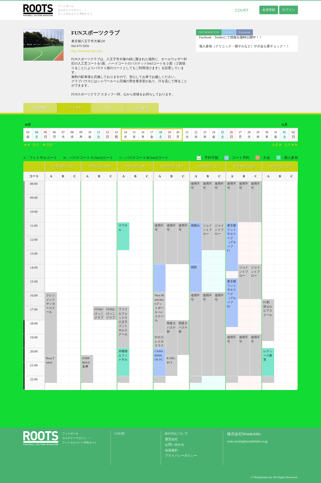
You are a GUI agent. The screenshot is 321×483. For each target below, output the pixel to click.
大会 (104, 107)
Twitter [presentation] (229, 32)
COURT (242, 10)
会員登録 (268, 10)
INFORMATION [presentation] (209, 32)
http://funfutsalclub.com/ (86, 51)
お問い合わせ (174, 444)
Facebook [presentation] (244, 32)
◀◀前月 (31, 145)
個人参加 (136, 107)
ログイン (288, 10)
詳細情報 (39, 107)
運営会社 (171, 439)
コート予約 (72, 107)
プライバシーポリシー (181, 455)
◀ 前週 (47, 145)
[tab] (209, 32)
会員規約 (171, 450)
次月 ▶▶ (291, 145)
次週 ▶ (277, 145)
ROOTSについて (176, 433)
